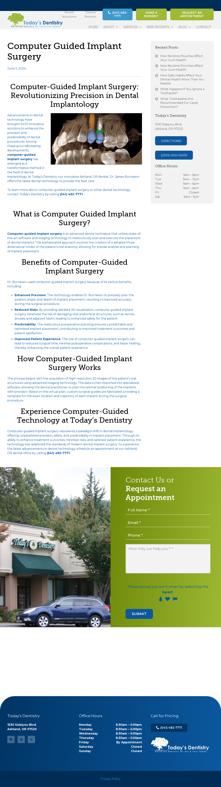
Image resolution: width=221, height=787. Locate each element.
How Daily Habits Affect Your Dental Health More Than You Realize (182, 79)
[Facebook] (11, 739)
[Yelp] (31, 739)
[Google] (21, 739)
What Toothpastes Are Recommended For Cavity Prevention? (179, 103)
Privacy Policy (111, 779)
